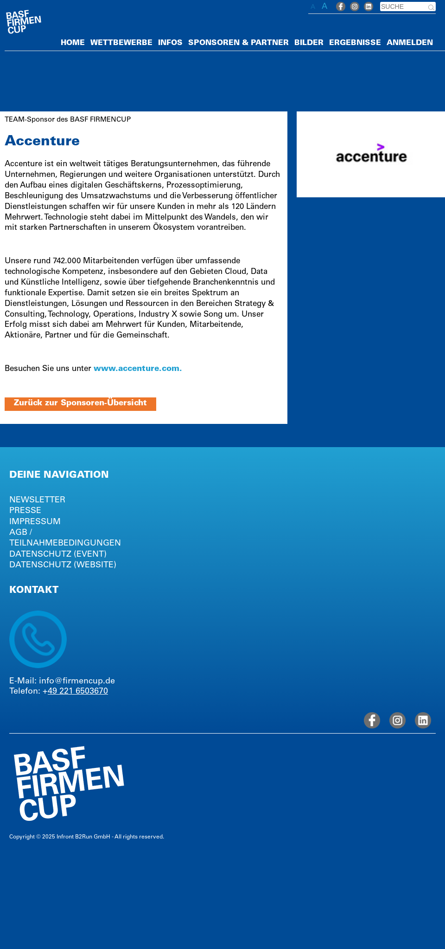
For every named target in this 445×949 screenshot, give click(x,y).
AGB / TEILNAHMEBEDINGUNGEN (65, 538)
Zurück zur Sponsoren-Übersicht (80, 404)
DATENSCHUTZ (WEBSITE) (62, 565)
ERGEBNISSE (355, 43)
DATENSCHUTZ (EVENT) (58, 555)
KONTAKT (33, 591)
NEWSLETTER (37, 500)
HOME (73, 43)
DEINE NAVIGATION (59, 476)
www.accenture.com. (138, 369)
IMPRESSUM (35, 522)
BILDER (309, 43)
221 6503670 (83, 692)
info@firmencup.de (77, 681)
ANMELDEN (410, 43)
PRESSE (25, 511)
